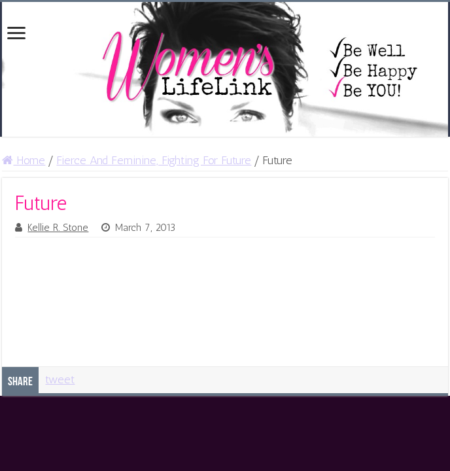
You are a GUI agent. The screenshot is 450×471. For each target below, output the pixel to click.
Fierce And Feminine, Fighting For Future (153, 160)
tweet (60, 379)
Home (23, 160)
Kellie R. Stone (57, 228)
